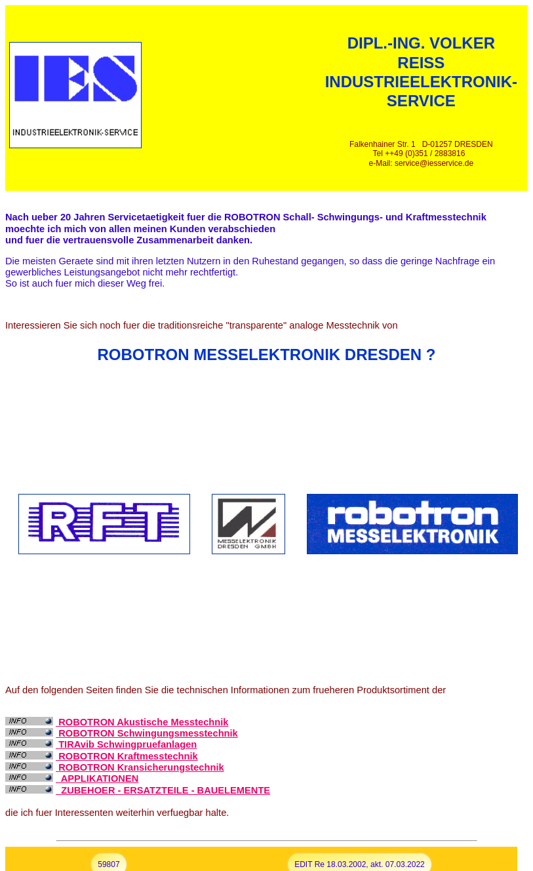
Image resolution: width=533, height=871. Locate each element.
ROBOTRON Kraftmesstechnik (127, 756)
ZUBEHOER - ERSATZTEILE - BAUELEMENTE (163, 790)
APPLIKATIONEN (97, 778)
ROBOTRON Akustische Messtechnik (142, 722)
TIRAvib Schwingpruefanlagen (126, 744)
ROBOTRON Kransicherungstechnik (140, 767)
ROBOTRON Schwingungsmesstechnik (147, 733)
